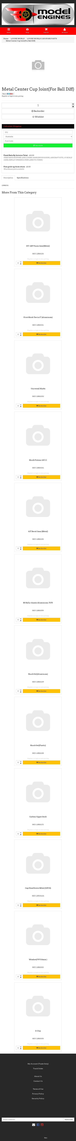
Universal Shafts (38, 389)
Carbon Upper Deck (38, 817)
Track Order (38, 1068)
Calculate (38, 145)
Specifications (23, 178)
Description (8, 178)
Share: (8, 94)
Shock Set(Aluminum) (38, 674)
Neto (45, 1138)
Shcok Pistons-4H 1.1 (38, 460)
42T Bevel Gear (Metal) (38, 531)
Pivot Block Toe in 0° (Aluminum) (38, 317)
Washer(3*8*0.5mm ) (38, 960)
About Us (38, 1076)
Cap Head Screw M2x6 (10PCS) (38, 888)
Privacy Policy (38, 1094)
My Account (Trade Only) (38, 1064)
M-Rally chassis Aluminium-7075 (38, 603)
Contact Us (38, 1081)
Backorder (38, 111)
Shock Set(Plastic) (38, 745)
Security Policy (38, 1098)
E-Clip (38, 1031)
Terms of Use (38, 1089)
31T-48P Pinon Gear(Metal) (38, 246)
